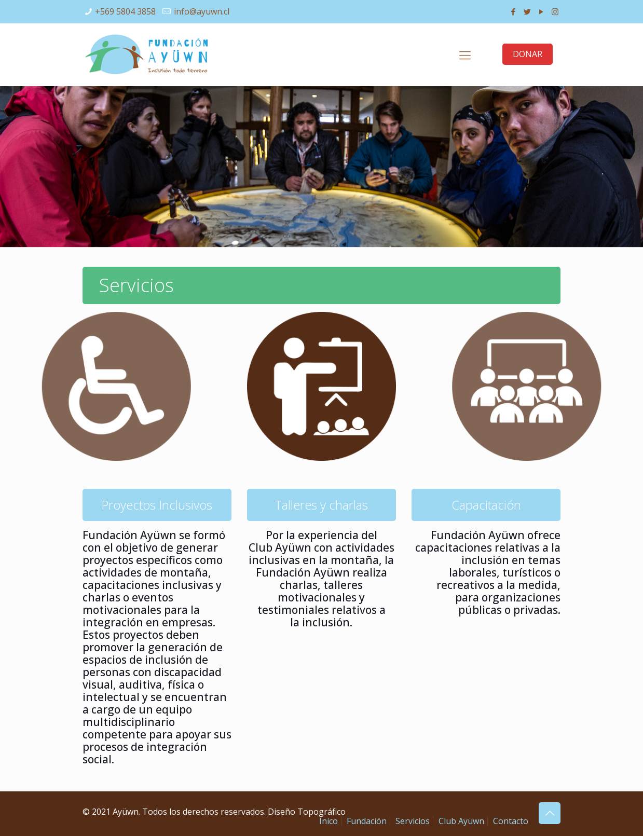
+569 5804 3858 (125, 11)
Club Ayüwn (461, 821)
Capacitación (486, 504)
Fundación (367, 821)
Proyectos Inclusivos (156, 504)
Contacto (510, 821)
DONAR (527, 54)
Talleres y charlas (321, 504)
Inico (328, 821)
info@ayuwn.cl (201, 11)
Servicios (412, 821)
